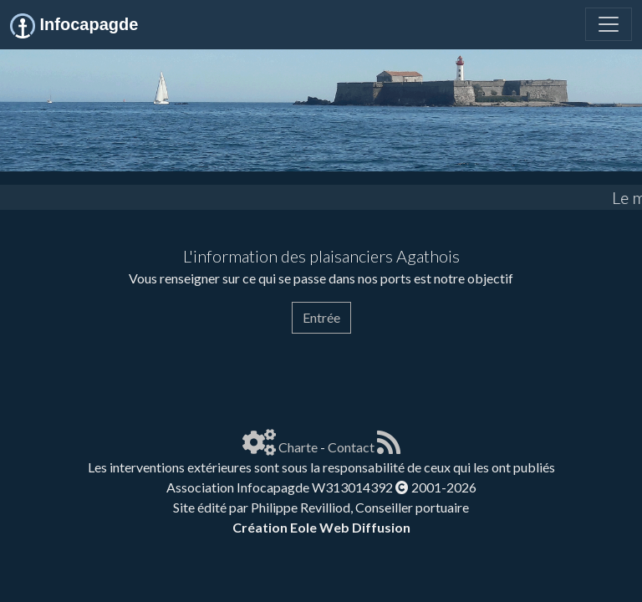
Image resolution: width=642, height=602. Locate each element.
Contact (351, 447)
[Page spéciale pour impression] (23, 365)
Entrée (321, 317)
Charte (298, 447)
